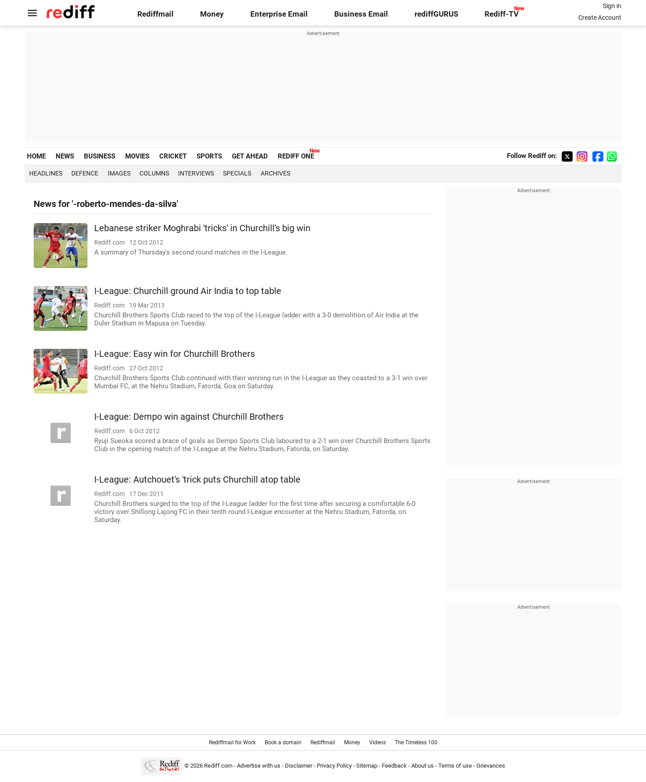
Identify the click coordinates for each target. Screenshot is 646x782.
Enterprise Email (279, 14)
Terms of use (455, 765)
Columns (154, 173)
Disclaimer (298, 765)
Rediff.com (218, 765)
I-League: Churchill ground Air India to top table (187, 291)
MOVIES (137, 156)
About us (422, 765)
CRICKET (173, 156)
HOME (36, 156)
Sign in (612, 5)
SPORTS (209, 156)
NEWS (65, 156)
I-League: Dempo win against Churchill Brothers (189, 417)
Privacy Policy (334, 765)
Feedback (394, 765)
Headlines (45, 173)
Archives (275, 173)
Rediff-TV (501, 14)
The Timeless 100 (416, 742)
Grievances (490, 765)
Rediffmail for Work (232, 742)
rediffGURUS (436, 14)
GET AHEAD (250, 156)
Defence (84, 173)
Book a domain (283, 742)
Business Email (361, 14)
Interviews (196, 173)
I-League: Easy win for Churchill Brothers (174, 354)
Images (119, 173)
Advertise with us (258, 765)
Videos (377, 742)
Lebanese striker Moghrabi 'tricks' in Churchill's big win (202, 228)
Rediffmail (155, 14)
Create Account (599, 17)
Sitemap (366, 765)
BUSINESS (99, 156)
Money (212, 14)
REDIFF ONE (296, 156)
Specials (237, 173)
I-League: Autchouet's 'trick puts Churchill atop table (197, 479)
